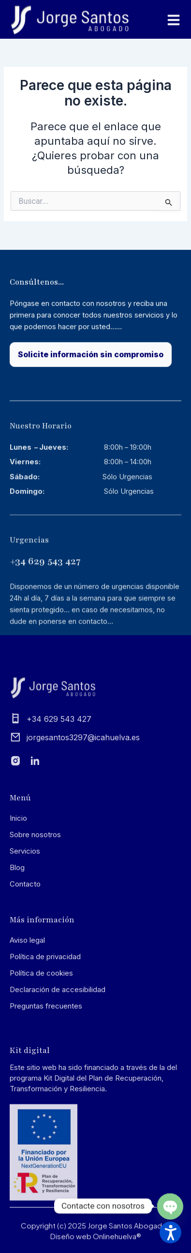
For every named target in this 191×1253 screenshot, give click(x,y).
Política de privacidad (45, 1011)
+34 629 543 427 (45, 624)
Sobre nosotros (35, 889)
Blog (17, 922)
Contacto (25, 938)
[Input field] (169, 201)
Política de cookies (41, 1027)
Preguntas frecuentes (46, 1060)
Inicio (18, 872)
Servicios (25, 905)
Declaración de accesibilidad (57, 1044)
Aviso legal (27, 994)
